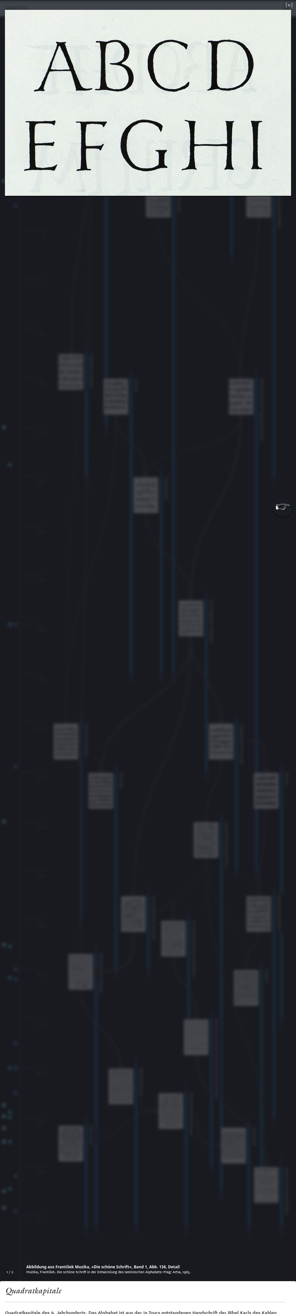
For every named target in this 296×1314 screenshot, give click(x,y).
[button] (283, 507)
